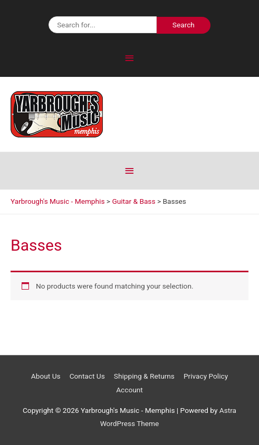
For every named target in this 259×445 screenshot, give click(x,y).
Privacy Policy (206, 376)
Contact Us (87, 376)
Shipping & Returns (144, 376)
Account (129, 389)
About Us (46, 376)
